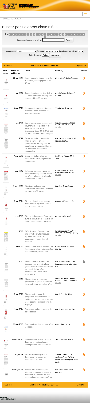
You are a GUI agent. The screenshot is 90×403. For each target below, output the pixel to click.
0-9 (10, 34)
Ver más (58, 127)
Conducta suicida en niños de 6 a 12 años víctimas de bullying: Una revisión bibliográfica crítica (38, 95)
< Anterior (8, 66)
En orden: (41, 51)
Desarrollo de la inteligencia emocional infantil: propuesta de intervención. (38, 158)
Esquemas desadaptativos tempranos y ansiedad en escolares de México (36, 357)
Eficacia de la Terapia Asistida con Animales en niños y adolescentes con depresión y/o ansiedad (39, 249)
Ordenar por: (11, 51)
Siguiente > (81, 66)
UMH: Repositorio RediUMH (12, 19)
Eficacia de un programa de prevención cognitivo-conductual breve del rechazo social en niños (38, 281)
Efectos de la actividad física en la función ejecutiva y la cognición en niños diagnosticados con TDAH (39, 218)
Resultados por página (68, 51)
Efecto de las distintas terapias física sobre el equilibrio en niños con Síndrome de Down (38, 203)
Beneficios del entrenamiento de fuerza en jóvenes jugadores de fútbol (38, 80)
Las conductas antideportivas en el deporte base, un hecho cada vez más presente (38, 110)
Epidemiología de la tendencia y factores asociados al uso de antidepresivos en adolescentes (38, 342)
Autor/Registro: (35, 55)
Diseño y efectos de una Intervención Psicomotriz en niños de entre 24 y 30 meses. (39, 188)
